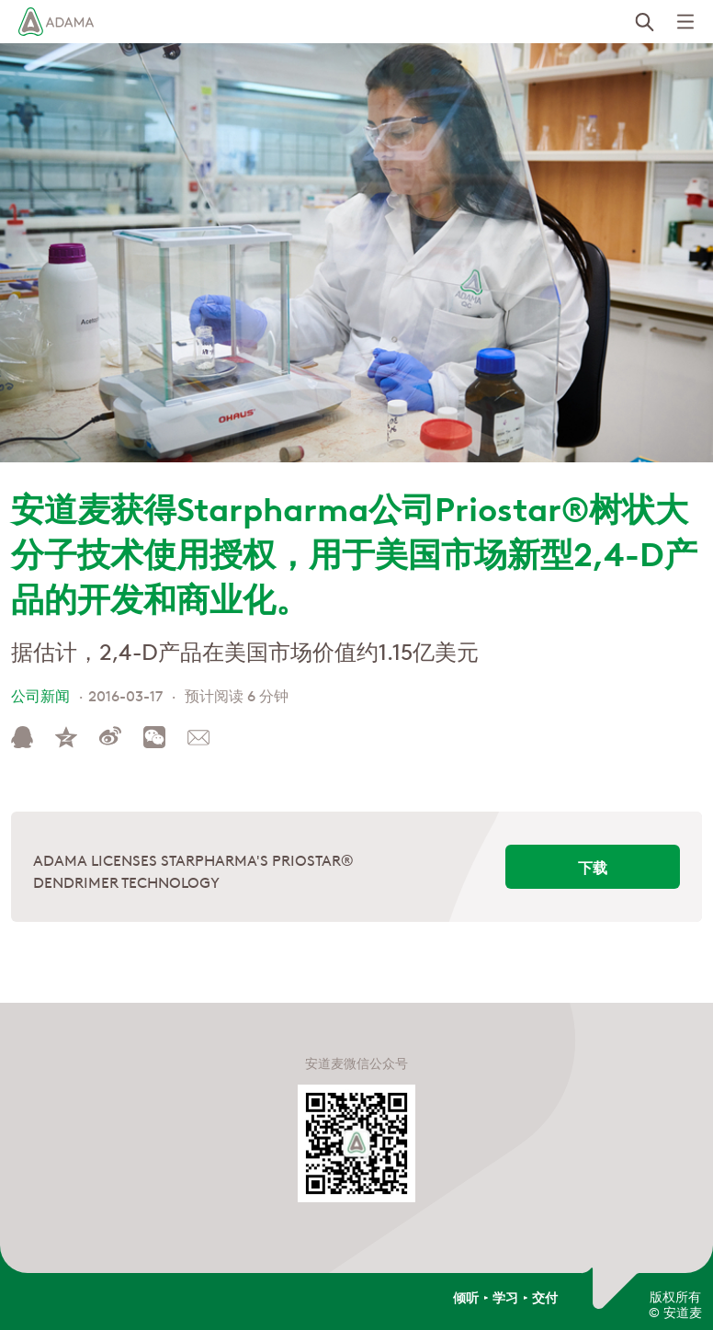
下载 (592, 867)
